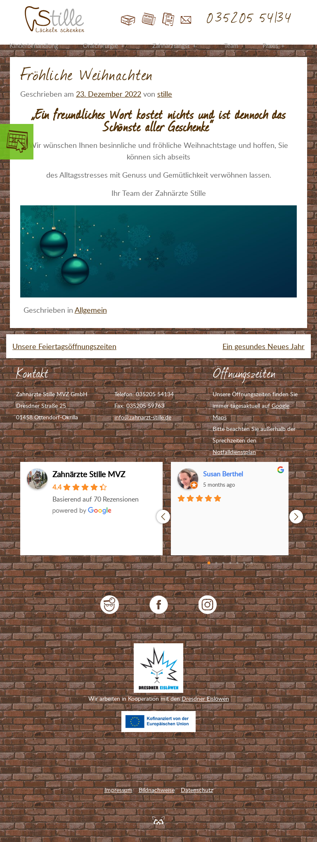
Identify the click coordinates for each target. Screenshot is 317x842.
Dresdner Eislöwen (205, 698)
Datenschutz (197, 790)
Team (231, 45)
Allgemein (91, 310)
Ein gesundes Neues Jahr (263, 346)
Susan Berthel (223, 473)
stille (164, 94)
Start (128, 19)
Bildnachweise (157, 790)
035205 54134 (249, 19)
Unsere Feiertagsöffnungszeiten (64, 346)
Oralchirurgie (100, 45)
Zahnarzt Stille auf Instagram (208, 604)
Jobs (168, 19)
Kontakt (186, 19)
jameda (109, 604)
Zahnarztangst (170, 45)
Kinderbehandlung (33, 45)
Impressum (118, 790)
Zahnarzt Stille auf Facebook (158, 604)
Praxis (270, 45)
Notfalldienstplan (234, 452)
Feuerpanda (158, 820)
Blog (149, 19)
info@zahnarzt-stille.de (142, 417)
